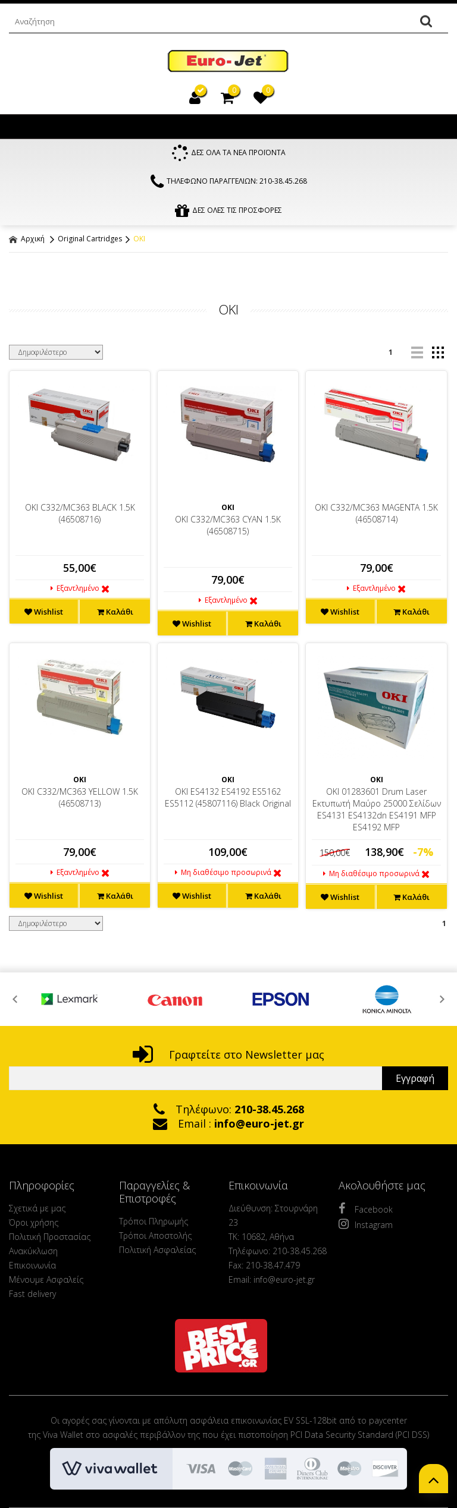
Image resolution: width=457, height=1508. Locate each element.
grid (437, 355)
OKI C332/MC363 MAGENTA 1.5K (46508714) (376, 516)
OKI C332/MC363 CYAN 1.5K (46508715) (228, 528)
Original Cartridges (90, 242)
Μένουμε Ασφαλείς (46, 1282)
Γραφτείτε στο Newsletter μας (228, 1057)
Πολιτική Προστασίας (49, 1239)
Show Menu (21, 126)
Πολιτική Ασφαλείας (157, 1252)
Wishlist (43, 614)
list (416, 355)
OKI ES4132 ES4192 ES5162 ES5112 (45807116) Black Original (228, 800)
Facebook (366, 1211)
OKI (139, 242)
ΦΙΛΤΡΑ (228, 273)
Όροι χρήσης (33, 1225)
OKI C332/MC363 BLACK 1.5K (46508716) (80, 516)
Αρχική (27, 242)
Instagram (366, 1227)
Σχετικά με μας (37, 1211)
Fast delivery (32, 1296)
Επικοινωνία (32, 1268)
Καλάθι (115, 614)
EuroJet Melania (228, 61)
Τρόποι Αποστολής (155, 1238)
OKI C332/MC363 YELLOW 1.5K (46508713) (79, 800)
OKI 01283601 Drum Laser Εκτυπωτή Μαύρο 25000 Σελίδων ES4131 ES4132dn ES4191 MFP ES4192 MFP (376, 812)
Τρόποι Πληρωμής (153, 1224)
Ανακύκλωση (33, 1254)
